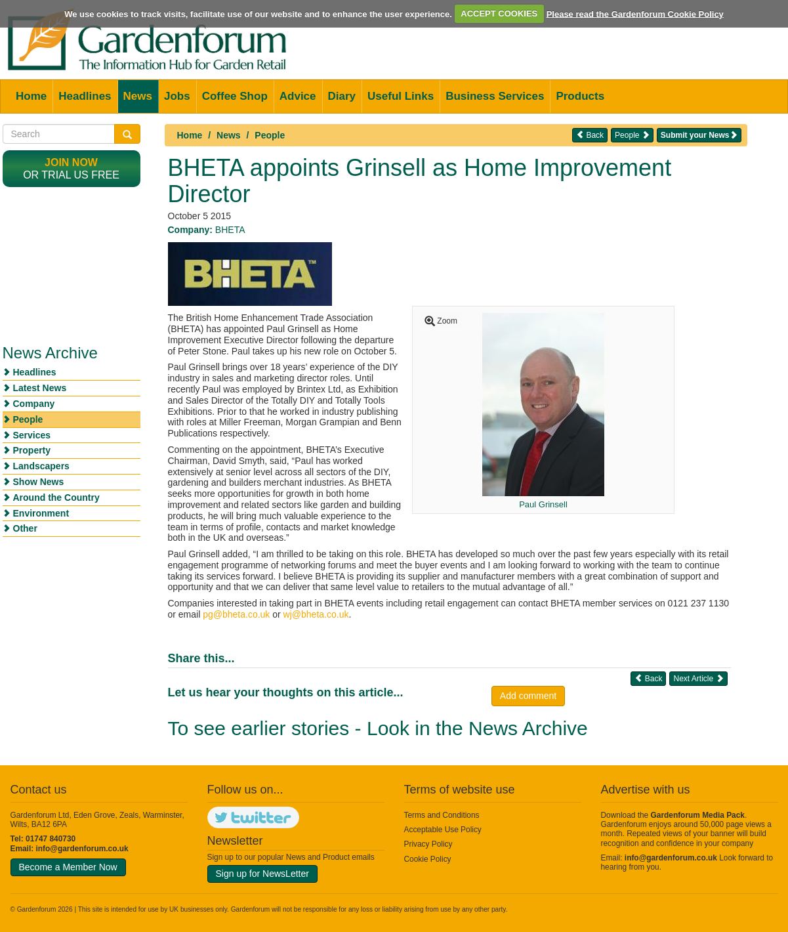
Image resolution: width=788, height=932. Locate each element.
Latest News (40, 388)
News (137, 96)
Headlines (84, 96)
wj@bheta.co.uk (316, 614)
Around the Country (56, 497)
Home (31, 96)
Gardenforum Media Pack (698, 815)
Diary (342, 96)
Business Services (495, 96)
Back (590, 135)
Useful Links (400, 96)
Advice (298, 96)
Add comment (528, 695)
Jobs (177, 96)
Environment (41, 513)
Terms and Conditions (442, 815)
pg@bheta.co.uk (236, 614)
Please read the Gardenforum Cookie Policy (635, 13)
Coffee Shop (235, 96)
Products (580, 96)
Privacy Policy (428, 844)
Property (32, 450)
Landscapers (41, 466)
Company (34, 403)
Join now (71, 162)
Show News (38, 482)
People (270, 135)
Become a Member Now (68, 867)
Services (32, 435)
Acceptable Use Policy (443, 829)
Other (25, 528)
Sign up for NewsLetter (262, 873)
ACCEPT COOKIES (499, 13)
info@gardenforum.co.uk (82, 848)
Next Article (698, 678)
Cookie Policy (427, 859)
